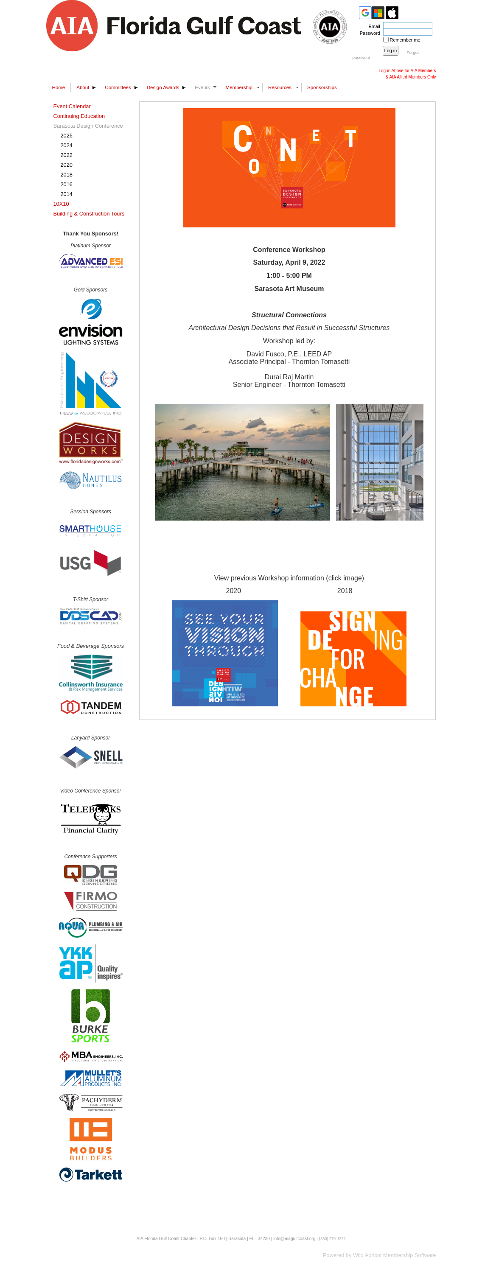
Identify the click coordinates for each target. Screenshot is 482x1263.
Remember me (405, 39)
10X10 (61, 204)
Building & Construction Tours (89, 213)
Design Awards (163, 87)
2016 (67, 184)
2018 (67, 174)
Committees (118, 87)
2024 (67, 145)
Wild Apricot (367, 1255)
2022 (67, 155)
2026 (67, 135)
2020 (67, 165)
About (82, 87)
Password (368, 33)
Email (372, 26)
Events (202, 87)
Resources (279, 87)
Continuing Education (79, 116)
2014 (67, 194)
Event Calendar (72, 106)
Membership (239, 87)
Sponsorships (322, 87)
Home (58, 87)
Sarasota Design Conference (88, 126)
